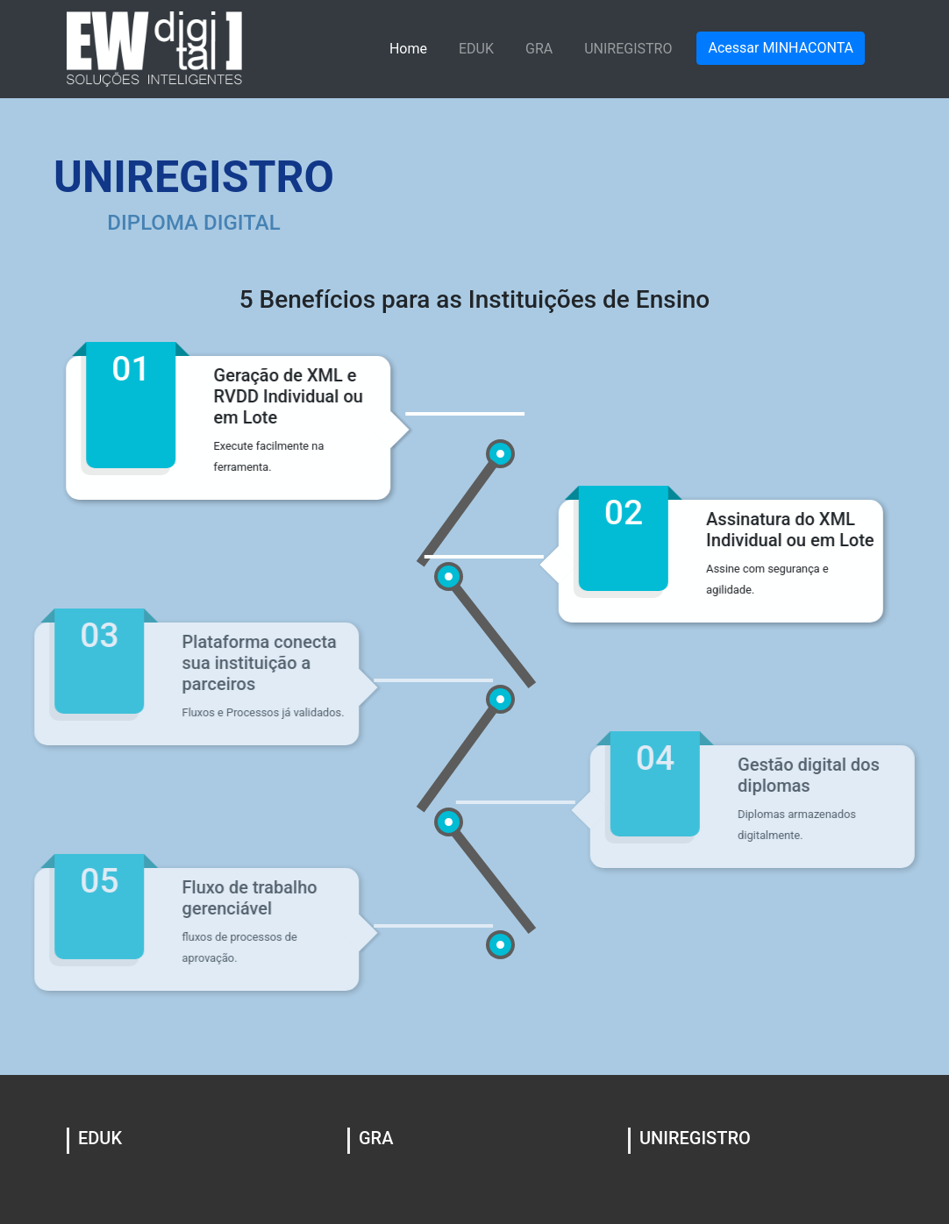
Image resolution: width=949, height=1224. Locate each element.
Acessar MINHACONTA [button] (780, 47)
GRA (539, 48)
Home (408, 48)
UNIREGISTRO (628, 48)
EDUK (476, 48)
